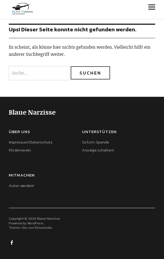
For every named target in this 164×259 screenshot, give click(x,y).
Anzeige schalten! (98, 150)
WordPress (35, 223)
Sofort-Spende (95, 142)
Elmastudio (43, 227)
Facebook (12, 242)
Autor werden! (21, 186)
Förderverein (20, 150)
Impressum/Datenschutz (31, 142)
